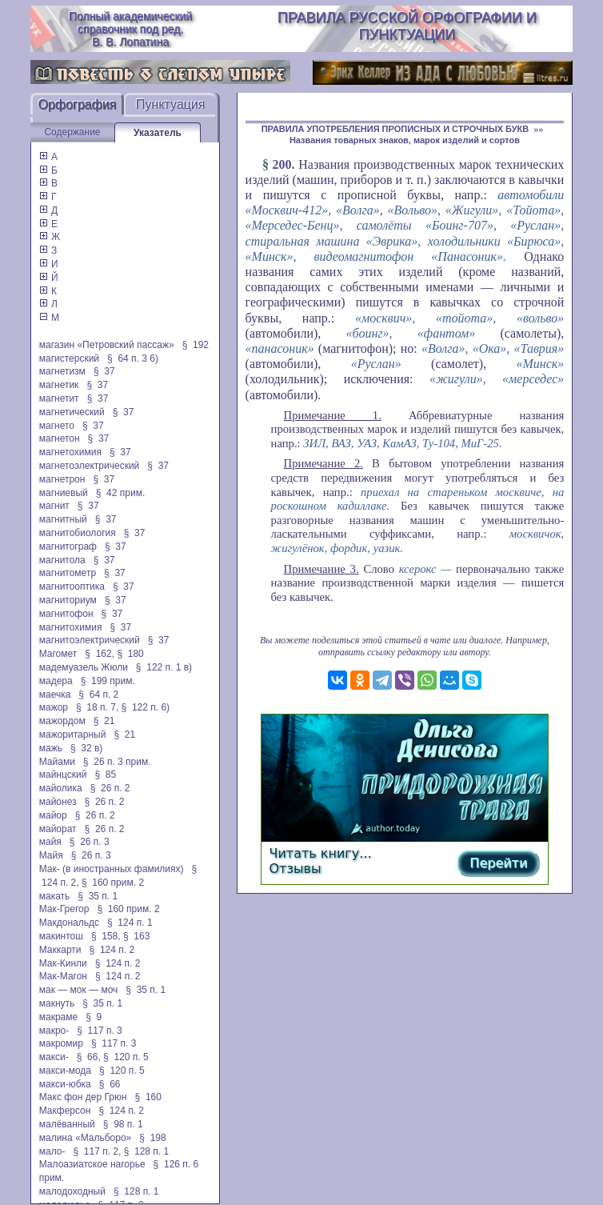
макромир (61, 1043)
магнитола (62, 560)
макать (54, 896)
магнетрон (62, 479)
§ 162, (99, 653)
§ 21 (104, 721)
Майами (57, 761)
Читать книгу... (321, 853)
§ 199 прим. (108, 681)
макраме (58, 1017)
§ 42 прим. (120, 492)
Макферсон (65, 1110)
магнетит (59, 398)
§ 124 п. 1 (130, 922)
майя (50, 841)
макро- (54, 1030)
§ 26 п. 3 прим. (117, 761)
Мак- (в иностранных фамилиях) (111, 869)
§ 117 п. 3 (99, 1030)
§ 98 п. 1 (123, 1124)
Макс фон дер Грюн (83, 1097)
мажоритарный (72, 734)
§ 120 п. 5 (126, 1057)
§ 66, (89, 1057)
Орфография (77, 104)
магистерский (69, 358)
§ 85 (105, 774)
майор (53, 815)
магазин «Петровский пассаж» (106, 344)
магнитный (63, 519)
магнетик (59, 384)
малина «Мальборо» (85, 1137)
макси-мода (65, 1070)
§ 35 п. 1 (98, 896)
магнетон (59, 438)
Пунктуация (171, 104)
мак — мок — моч (78, 989)
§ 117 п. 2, (97, 1151)
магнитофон (66, 613)
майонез (58, 801)
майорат (58, 829)
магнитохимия (70, 627)
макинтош (61, 936)
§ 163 (136, 936)
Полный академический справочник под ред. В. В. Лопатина (130, 29)
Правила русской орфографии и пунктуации (407, 26)
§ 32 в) (86, 748)
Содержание (72, 132)
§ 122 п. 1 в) (164, 667)
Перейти (498, 863)
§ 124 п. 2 (112, 949)
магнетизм (62, 371)
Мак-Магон (63, 976)
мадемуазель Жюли (83, 667)
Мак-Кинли (63, 963)
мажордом (62, 721)
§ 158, (106, 936)
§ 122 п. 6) (146, 707)
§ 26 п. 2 (110, 788)
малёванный (67, 1124)
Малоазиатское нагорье (92, 1164)
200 (282, 164)
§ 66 (110, 1084)
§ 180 (130, 653)
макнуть (57, 1003)
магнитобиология (77, 532)
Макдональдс (69, 922)
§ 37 (104, 371)
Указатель (158, 132)
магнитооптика (72, 586)
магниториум (68, 600)
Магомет (58, 653)
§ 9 (94, 1017)
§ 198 (152, 1137)
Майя (51, 855)
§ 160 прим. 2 (113, 882)
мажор (53, 707)
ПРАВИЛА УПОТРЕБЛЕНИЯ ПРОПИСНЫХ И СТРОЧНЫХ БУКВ (395, 129)
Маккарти (60, 949)
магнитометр (67, 572)
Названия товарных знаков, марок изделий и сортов (405, 140)
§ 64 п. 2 (98, 694)
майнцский (63, 774)
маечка (55, 694)
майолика (60, 788)
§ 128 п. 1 (147, 1151)
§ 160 (148, 1097)
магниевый (63, 492)
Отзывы (295, 868)
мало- (52, 1151)
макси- (54, 1057)
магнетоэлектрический (89, 465)
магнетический (72, 412)
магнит (54, 505)
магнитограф (68, 546)
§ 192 (195, 344)
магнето (56, 425)
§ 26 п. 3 (90, 841)
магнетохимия (70, 452)
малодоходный (72, 1191)
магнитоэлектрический (89, 640)
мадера (56, 681)
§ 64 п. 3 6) (132, 358)
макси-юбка (65, 1084)
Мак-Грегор (64, 909)
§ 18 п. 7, (97, 707)
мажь (50, 748)
